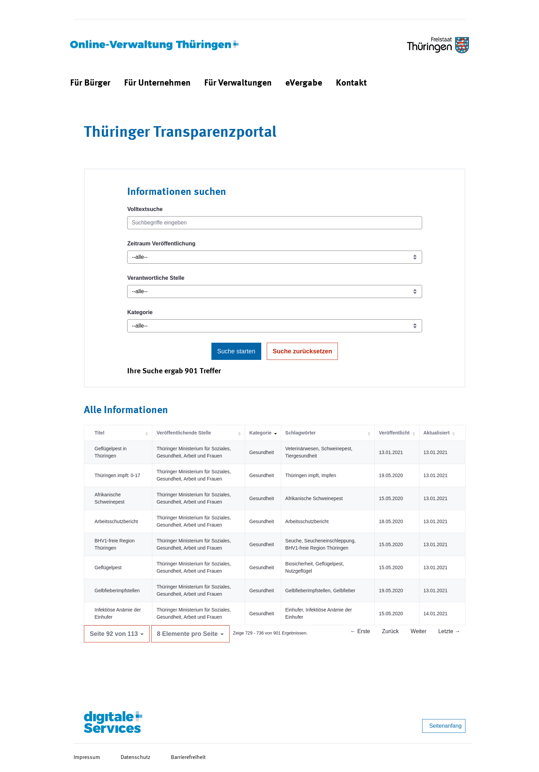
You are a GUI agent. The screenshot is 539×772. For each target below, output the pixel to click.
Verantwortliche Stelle (155, 278)
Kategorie (140, 312)
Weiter (419, 631)
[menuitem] (90, 83)
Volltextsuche (145, 209)
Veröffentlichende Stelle (183, 432)
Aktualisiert (437, 432)
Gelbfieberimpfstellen (117, 590)
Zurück (390, 631)
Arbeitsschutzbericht (116, 521)
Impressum (87, 757)
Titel (99, 432)
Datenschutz (135, 757)
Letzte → (449, 631)
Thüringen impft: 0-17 (117, 475)
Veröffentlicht (394, 432)
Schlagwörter (300, 432)
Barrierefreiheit (188, 757)
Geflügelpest (108, 567)
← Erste (360, 631)
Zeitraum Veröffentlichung (161, 243)
